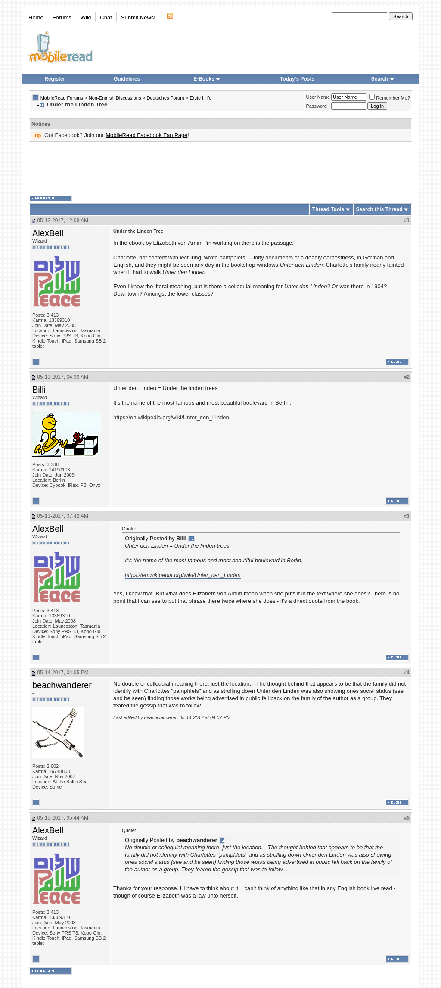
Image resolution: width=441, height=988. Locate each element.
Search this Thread (379, 209)
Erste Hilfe (200, 97)
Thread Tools (328, 209)
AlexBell (47, 233)
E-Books (206, 79)
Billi (39, 389)
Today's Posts (297, 79)
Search (382, 79)
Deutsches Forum (165, 97)
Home (35, 17)
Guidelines (127, 79)
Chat (106, 17)
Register (54, 79)
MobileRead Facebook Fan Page (146, 135)
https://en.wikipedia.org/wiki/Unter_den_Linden (171, 417)
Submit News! (138, 17)
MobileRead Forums (61, 97)
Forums (62, 17)
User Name (318, 97)
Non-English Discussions (115, 97)
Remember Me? (389, 97)
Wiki (86, 17)
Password (316, 106)
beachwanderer (62, 685)
